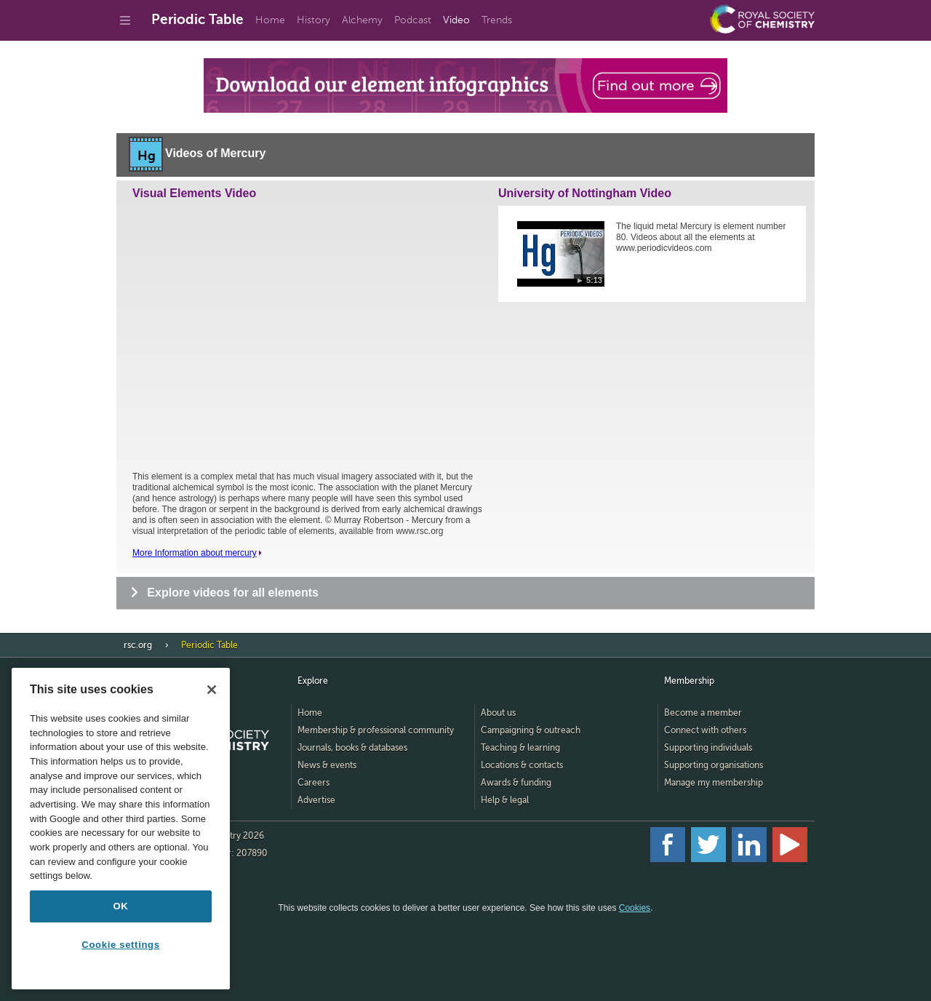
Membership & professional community (375, 730)
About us (498, 713)
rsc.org (138, 645)
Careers (313, 783)
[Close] (212, 690)
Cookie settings (120, 944)
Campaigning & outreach (530, 730)
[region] (121, 828)
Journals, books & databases (352, 748)
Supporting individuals (708, 748)
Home (270, 20)
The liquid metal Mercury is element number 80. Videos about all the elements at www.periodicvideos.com (701, 237)
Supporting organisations (713, 765)
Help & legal (505, 800)
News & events (326, 765)
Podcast (412, 20)
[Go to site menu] (125, 20)
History (313, 20)
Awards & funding (516, 783)
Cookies (634, 908)
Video (456, 20)
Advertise (316, 800)
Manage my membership (713, 783)
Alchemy (362, 20)
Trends (497, 20)
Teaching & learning (520, 748)
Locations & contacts (522, 765)
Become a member (703, 713)
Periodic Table (197, 19)
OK (121, 906)
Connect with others (705, 730)
